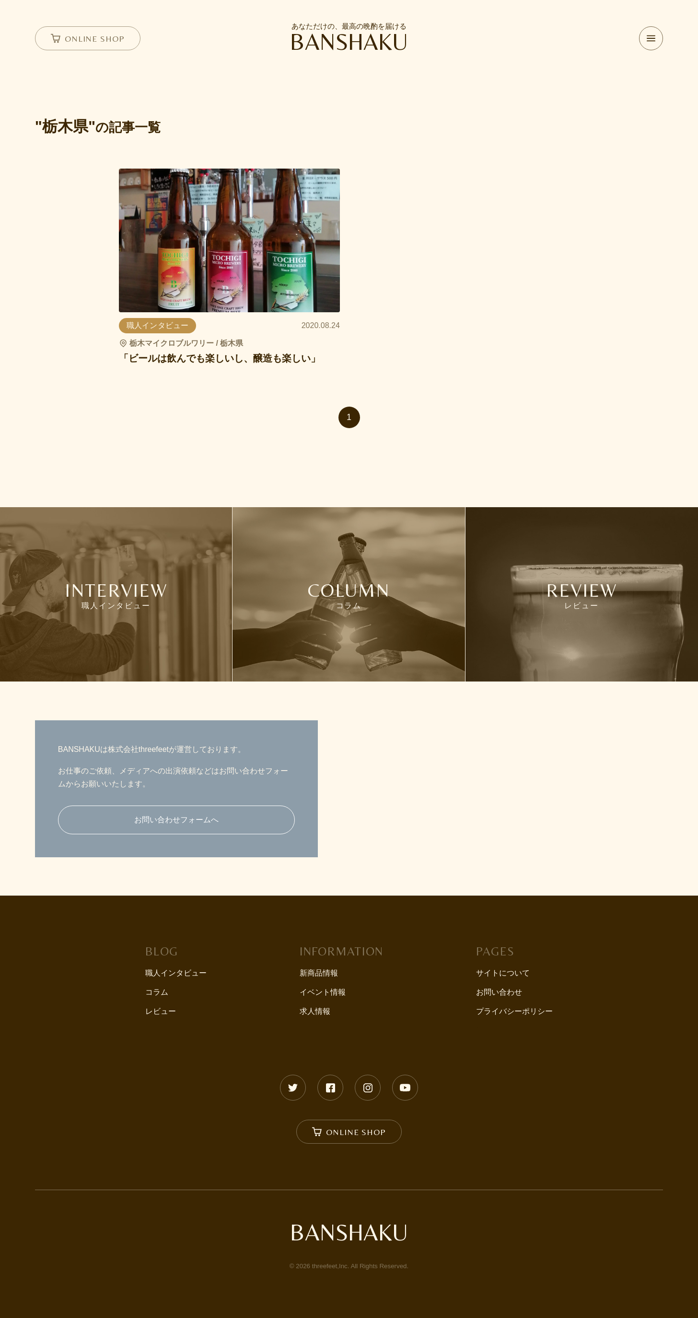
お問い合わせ (499, 992)
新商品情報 (319, 973)
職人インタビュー (176, 973)
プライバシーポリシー (514, 1011)
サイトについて (503, 973)
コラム (156, 992)
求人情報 (315, 1011)
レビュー (160, 1011)
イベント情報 (323, 992)
